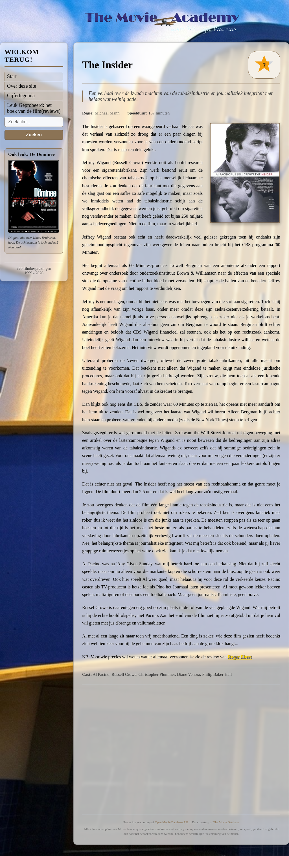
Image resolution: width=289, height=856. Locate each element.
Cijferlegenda (21, 95)
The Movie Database (226, 822)
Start (12, 76)
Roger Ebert (240, 656)
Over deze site (21, 86)
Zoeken (34, 134)
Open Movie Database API (171, 822)
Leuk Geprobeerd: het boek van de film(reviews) (33, 108)
